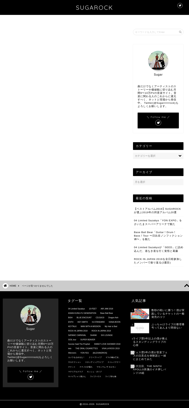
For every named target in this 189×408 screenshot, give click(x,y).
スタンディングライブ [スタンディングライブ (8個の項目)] (94, 362)
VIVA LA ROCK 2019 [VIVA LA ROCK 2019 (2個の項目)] (111, 348)
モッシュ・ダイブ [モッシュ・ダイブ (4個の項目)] (94, 372)
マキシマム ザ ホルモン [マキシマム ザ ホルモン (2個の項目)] (106, 367)
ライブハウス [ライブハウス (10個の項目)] (95, 376)
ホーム (68, 19)
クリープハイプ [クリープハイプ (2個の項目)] (95, 357)
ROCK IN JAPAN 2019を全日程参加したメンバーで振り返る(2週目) (158, 261)
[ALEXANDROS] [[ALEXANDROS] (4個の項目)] (100, 353)
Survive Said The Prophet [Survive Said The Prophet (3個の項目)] (79, 344)
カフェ (23, 195)
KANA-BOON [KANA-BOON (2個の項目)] (114, 322)
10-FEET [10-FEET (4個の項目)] (93, 309)
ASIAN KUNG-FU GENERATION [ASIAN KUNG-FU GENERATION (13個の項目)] (82, 313)
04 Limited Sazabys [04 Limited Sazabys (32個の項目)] (76, 309)
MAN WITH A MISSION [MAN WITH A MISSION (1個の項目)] (91, 326)
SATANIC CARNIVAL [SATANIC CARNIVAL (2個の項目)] (77, 335)
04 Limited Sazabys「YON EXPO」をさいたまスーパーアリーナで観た (158, 222)
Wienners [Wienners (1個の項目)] (72, 353)
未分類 (23, 218)
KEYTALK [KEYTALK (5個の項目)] (72, 326)
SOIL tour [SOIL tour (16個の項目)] (72, 340)
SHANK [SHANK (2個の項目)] (93, 335)
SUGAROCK (94, 7)
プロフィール (92, 19)
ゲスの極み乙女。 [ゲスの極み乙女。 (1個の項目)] (113, 357)
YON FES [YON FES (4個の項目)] (84, 353)
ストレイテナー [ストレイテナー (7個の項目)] (114, 362)
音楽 (22, 236)
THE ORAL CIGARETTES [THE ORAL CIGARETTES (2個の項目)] (87, 348)
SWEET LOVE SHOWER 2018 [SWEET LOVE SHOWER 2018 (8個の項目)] (107, 344)
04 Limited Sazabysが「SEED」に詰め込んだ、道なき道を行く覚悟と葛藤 (158, 249)
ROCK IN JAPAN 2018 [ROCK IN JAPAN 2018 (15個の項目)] (78, 331)
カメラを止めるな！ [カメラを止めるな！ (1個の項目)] (76, 357)
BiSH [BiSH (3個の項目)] (70, 318)
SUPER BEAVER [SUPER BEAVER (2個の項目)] (87, 340)
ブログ (23, 201)
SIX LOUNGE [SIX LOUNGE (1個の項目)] (107, 335)
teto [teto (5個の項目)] (69, 348)
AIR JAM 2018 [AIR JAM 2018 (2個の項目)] (107, 309)
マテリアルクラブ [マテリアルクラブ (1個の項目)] (75, 372)
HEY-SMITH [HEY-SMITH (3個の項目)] (83, 322)
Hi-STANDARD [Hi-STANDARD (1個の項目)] (98, 322)
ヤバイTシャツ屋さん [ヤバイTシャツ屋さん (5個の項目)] (77, 376)
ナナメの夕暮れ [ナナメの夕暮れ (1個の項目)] (86, 367)
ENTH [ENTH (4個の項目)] (70, 322)
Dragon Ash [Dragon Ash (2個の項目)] (113, 318)
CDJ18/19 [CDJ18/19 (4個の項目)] (100, 318)
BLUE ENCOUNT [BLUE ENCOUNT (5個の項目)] (84, 318)
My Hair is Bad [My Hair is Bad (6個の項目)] (111, 326)
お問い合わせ (118, 19)
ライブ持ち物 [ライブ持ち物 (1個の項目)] (110, 376)
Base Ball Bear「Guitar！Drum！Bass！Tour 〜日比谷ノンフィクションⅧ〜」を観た (158, 236)
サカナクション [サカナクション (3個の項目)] (74, 362)
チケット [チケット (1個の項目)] (72, 367)
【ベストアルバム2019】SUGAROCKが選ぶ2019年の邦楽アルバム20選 (157, 210)
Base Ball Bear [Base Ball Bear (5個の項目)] (106, 313)
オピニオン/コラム (31, 189)
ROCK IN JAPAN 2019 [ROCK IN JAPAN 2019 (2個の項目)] (101, 331)
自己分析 (25, 230)
